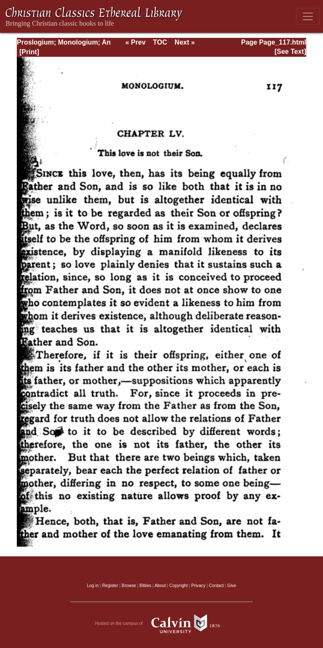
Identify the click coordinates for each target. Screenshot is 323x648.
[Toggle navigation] (308, 16)
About (160, 585)
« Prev (135, 42)
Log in (93, 585)
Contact (216, 585)
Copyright (178, 585)
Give (231, 585)
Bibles (145, 585)
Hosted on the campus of (161, 623)
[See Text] (290, 51)
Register (110, 585)
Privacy (198, 585)
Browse (129, 585)
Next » (185, 42)
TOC (160, 42)
